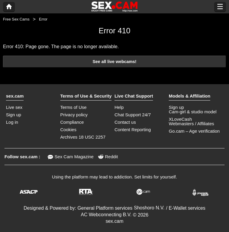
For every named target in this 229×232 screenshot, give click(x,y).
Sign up (13, 114)
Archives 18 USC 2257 (83, 136)
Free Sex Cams (16, 19)
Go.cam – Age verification (194, 131)
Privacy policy (74, 114)
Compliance (72, 122)
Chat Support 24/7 (132, 114)
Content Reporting (132, 129)
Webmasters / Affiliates (191, 123)
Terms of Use (73, 107)
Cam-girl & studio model (192, 111)
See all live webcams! (114, 61)
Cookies (68, 129)
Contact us (125, 122)
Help (119, 107)
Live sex (14, 107)
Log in (12, 122)
